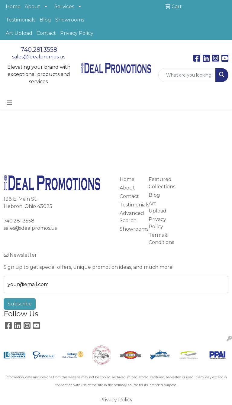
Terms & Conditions (159, 238)
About (32, 6)
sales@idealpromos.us (38, 57)
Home (13, 6)
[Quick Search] (187, 75)
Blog (45, 20)
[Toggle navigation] (9, 103)
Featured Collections (159, 182)
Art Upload (19, 33)
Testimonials (20, 20)
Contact (46, 33)
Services (64, 6)
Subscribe (20, 304)
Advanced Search (130, 216)
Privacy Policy (76, 33)
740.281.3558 (39, 49)
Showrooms (69, 20)
